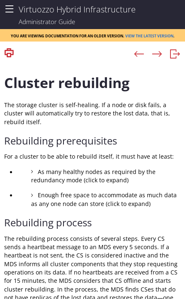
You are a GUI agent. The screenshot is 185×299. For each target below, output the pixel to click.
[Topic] (92, 179)
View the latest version (149, 35)
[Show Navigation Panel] (9, 9)
